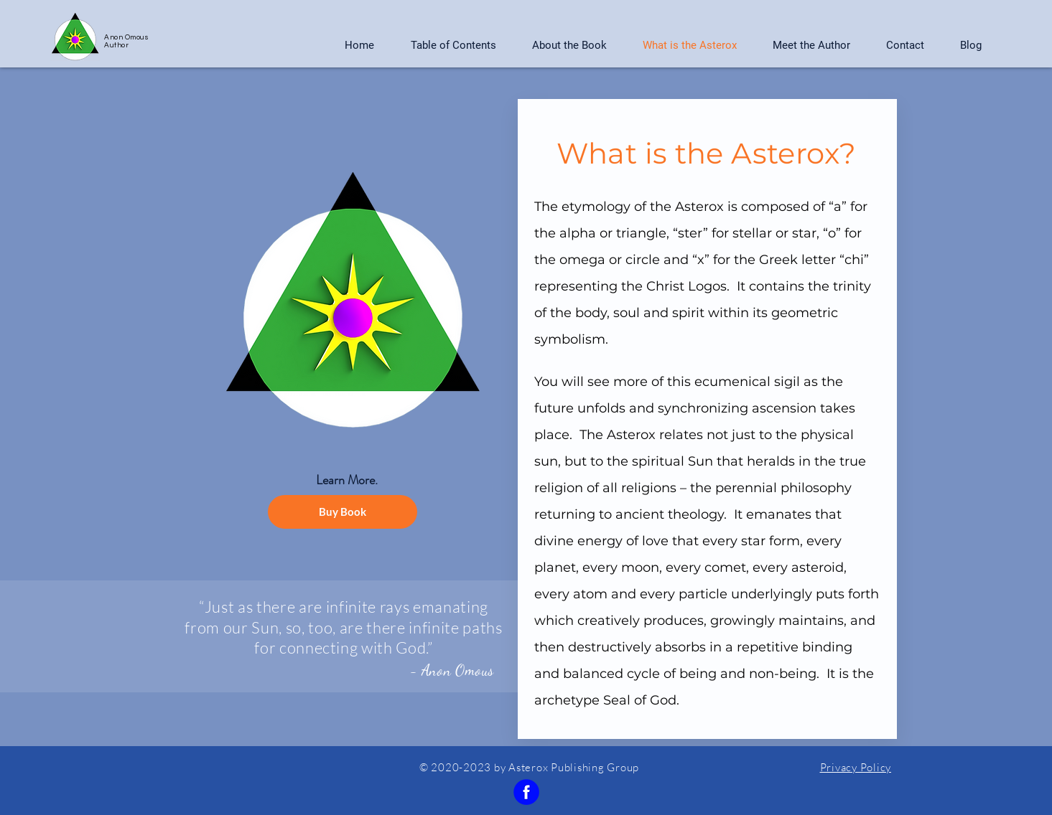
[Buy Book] (342, 512)
